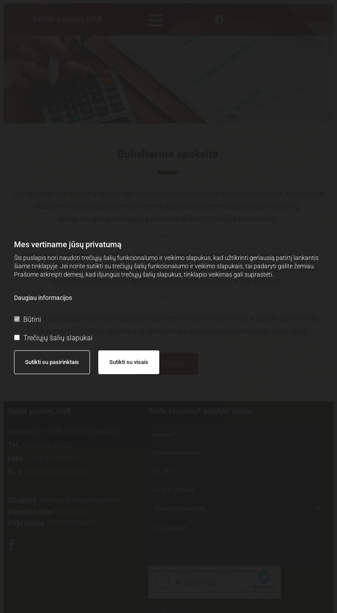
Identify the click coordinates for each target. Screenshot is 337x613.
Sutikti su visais (128, 362)
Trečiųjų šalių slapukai (53, 338)
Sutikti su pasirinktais (52, 362)
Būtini (27, 319)
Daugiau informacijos (43, 297)
